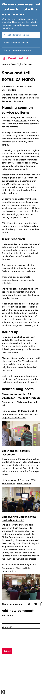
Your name (7, 615)
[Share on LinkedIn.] (35, 604)
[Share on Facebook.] (41, 604)
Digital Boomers (10, 537)
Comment (7, 627)
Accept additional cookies (16, 35)
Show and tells (9, 90)
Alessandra (21, 120)
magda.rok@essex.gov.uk (25, 325)
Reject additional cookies (16, 42)
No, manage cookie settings (17, 50)
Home (5, 64)
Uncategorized (9, 571)
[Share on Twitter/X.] (29, 604)
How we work (25, 414)
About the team (9, 414)
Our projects (8, 568)
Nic (8, 120)
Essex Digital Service (21, 64)
